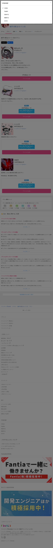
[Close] (50, 3)
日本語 (6, 8)
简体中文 (6, 14)
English (6, 11)
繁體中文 (6, 17)
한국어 (6, 21)
